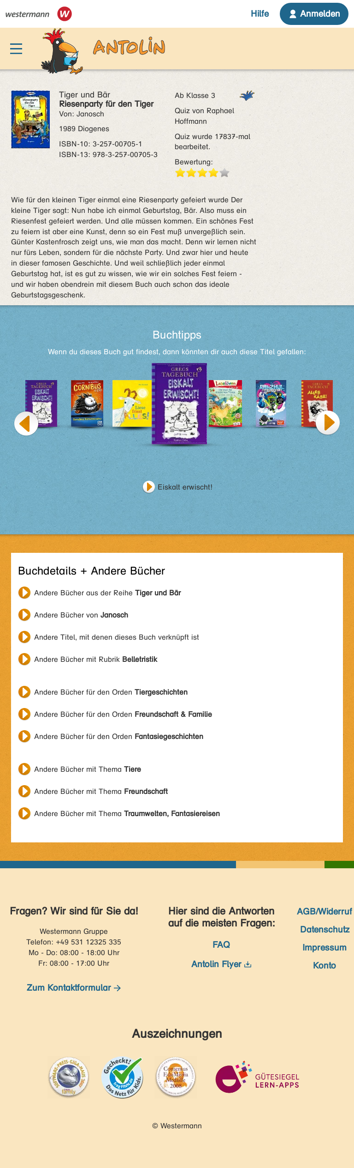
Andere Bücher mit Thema (87, 769)
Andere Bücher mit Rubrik (95, 659)
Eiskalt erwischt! (185, 487)
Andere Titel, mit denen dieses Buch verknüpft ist (116, 637)
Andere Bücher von (81, 615)
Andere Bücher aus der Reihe (107, 592)
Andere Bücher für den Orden (111, 692)
